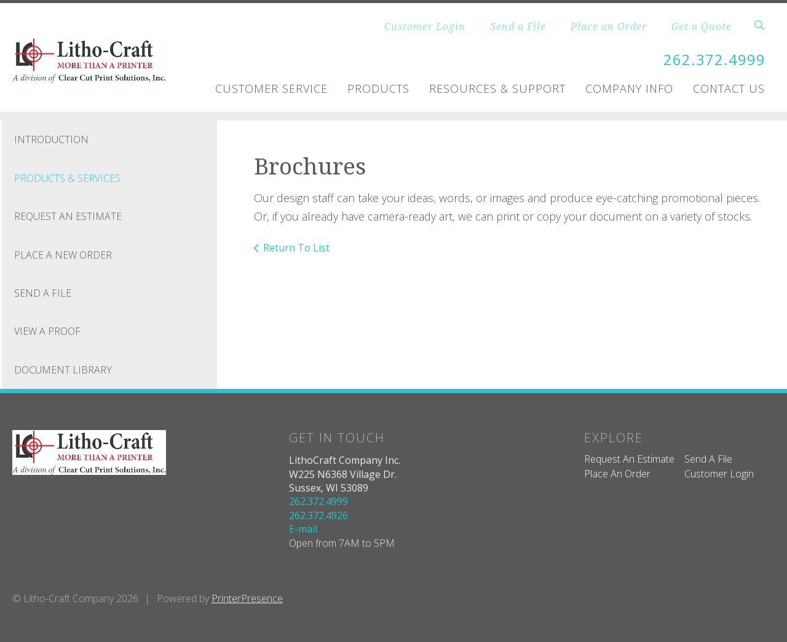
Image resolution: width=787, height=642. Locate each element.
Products (378, 88)
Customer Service (271, 88)
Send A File (42, 292)
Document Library (63, 369)
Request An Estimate (68, 216)
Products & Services (67, 177)
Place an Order (609, 26)
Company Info (629, 88)
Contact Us (729, 88)
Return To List (296, 247)
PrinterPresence (247, 598)
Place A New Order (63, 254)
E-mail (303, 529)
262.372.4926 (318, 515)
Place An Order (617, 473)
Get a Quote (701, 26)
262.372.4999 (714, 59)
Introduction (51, 139)
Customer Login (424, 26)
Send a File (518, 26)
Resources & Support (497, 88)
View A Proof (47, 331)
